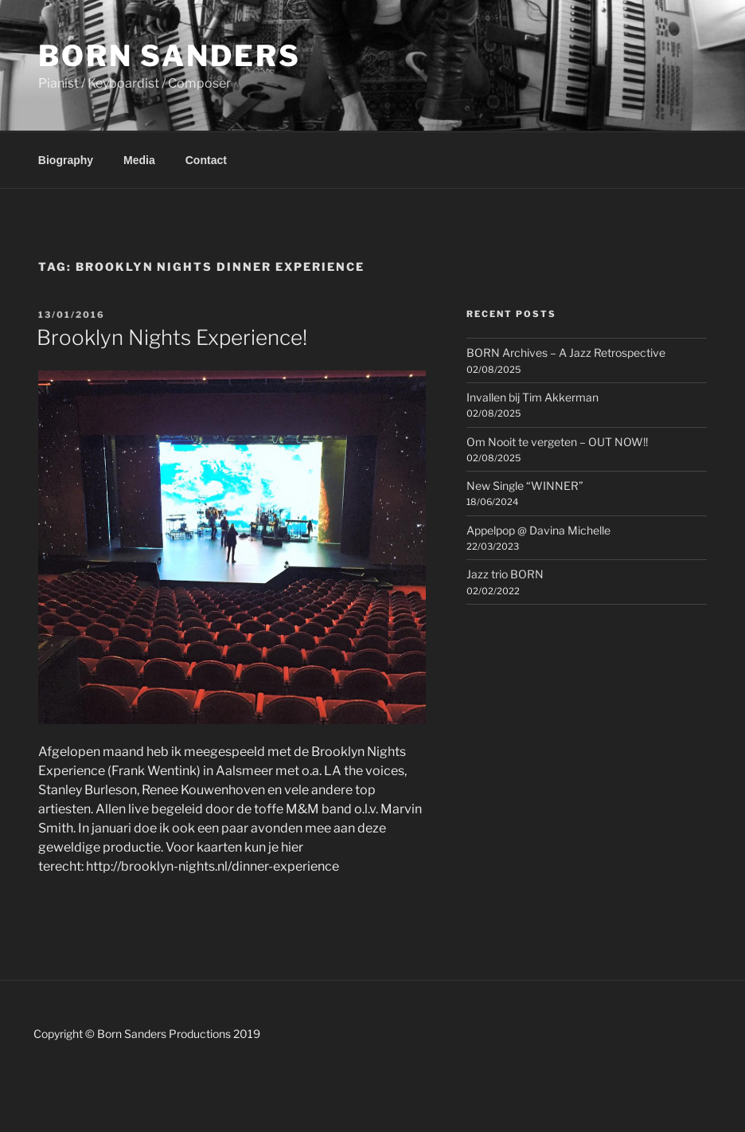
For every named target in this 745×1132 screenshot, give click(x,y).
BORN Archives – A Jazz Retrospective (565, 352)
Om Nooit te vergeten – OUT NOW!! (557, 441)
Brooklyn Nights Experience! (172, 337)
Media (139, 160)
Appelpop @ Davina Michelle (538, 530)
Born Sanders (169, 55)
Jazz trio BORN (505, 574)
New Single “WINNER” (524, 485)
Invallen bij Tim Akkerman (532, 397)
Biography (65, 160)
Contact (206, 160)
